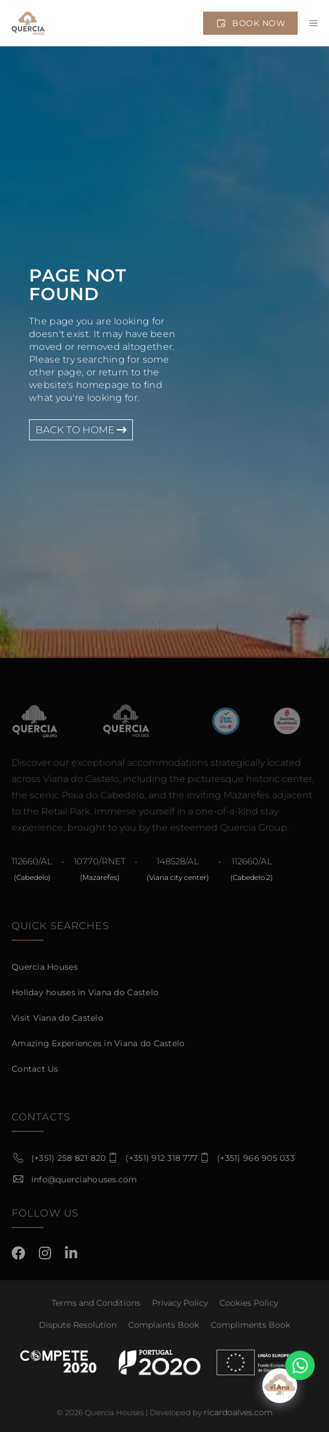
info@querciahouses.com (84, 1179)
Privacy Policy (180, 1302)
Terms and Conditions (96, 1302)
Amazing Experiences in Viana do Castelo (98, 1043)
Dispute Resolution (78, 1324)
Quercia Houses (45, 966)
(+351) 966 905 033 (256, 1158)
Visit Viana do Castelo (57, 1017)
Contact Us (35, 1068)
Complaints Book (163, 1324)
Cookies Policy (248, 1302)
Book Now (250, 23)
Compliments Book (250, 1324)
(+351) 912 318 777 (161, 1158)
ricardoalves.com (238, 1412)
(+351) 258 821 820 (68, 1158)
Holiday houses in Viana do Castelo (85, 992)
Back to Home (80, 430)
